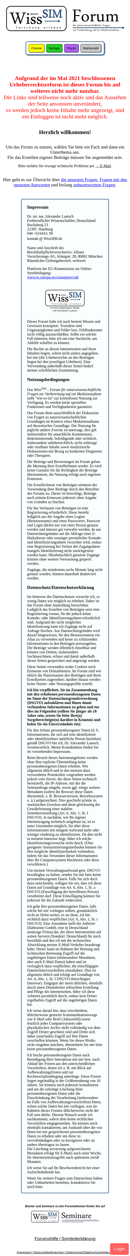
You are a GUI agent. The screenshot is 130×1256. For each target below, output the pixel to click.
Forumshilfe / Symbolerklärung (65, 1238)
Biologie (54, 48)
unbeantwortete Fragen (94, 184)
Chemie (36, 48)
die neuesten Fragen (79, 179)
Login (119, 1248)
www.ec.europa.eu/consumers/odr (53, 277)
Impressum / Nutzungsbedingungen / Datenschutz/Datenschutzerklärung (65, 1252)
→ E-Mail (103, 166)
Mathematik (91, 48)
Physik (71, 48)
